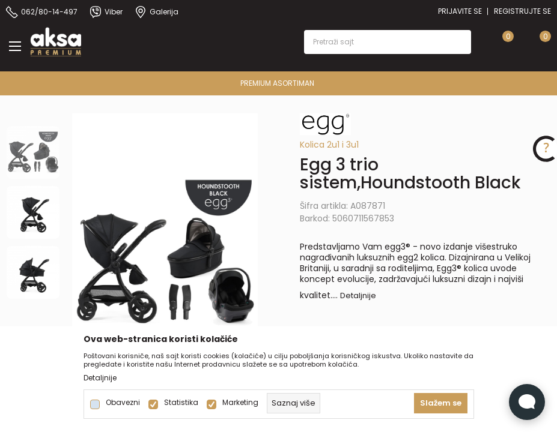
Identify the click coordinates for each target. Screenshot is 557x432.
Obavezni (123, 402)
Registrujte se (522, 11)
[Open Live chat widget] (527, 402)
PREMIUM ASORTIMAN (277, 83)
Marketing (240, 402)
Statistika (181, 402)
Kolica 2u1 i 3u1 (329, 145)
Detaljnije (358, 295)
